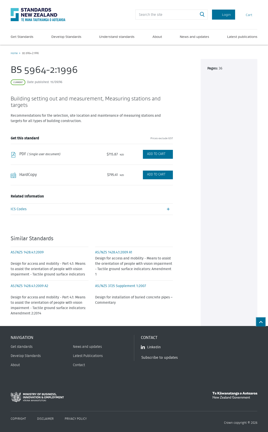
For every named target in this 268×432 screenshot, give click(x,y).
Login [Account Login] (223, 14)
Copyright (18, 418)
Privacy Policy (76, 418)
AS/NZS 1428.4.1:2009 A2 (29, 286)
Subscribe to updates (159, 357)
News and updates (194, 36)
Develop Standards (66, 36)
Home (14, 53)
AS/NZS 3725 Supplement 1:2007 (120, 286)
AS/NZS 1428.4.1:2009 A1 (113, 252)
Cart (246, 14)
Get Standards (22, 36)
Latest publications (242, 36)
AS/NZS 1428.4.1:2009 (27, 252)
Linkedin (151, 347)
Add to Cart (156, 154)
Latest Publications (88, 356)
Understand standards (116, 36)
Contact (79, 365)
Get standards (21, 346)
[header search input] (171, 15)
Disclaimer (45, 418)
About (157, 36)
